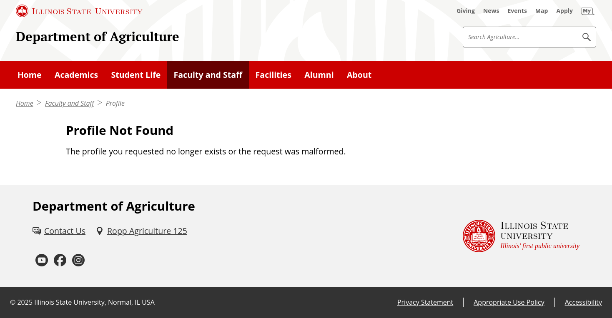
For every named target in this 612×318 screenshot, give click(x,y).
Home (24, 103)
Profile (115, 103)
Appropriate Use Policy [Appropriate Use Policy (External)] (509, 302)
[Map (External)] (542, 11)
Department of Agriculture (97, 36)
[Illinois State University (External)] (79, 11)
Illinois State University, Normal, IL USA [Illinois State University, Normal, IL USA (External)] (94, 302)
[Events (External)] (517, 11)
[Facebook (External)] (60, 260)
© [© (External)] (12, 302)
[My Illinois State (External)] (587, 11)
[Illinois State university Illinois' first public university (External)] (521, 236)
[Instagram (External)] (78, 260)
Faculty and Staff (69, 103)
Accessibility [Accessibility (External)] (583, 302)
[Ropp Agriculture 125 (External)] (141, 231)
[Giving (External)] (466, 11)
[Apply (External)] (564, 11)
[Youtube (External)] (42, 260)
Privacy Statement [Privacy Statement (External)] (425, 302)
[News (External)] (491, 11)
